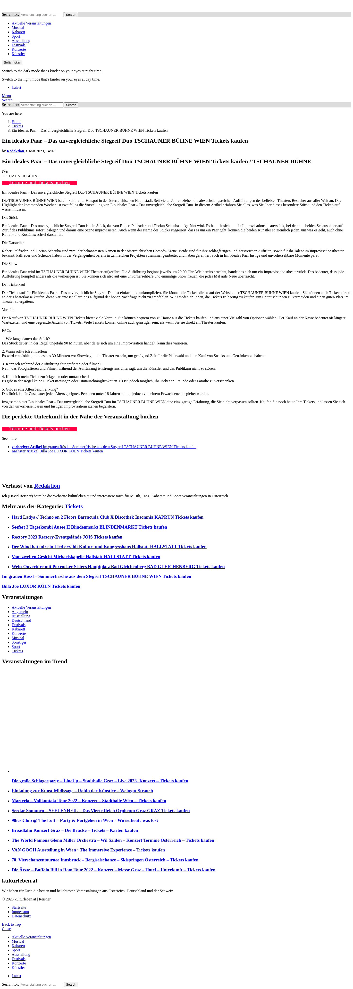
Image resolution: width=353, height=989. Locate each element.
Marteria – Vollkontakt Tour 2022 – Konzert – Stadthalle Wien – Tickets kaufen (89, 800)
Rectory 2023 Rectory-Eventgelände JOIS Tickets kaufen (67, 536)
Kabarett (18, 32)
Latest (16, 87)
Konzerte (19, 49)
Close (6, 929)
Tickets (74, 506)
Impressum (20, 912)
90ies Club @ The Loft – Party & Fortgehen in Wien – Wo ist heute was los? (85, 820)
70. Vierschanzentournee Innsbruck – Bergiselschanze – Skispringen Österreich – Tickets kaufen (105, 859)
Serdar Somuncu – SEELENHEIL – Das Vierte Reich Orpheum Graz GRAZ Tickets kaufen (101, 810)
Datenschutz (21, 916)
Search (71, 14)
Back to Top (11, 924)
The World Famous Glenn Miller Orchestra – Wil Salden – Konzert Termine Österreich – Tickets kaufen (113, 840)
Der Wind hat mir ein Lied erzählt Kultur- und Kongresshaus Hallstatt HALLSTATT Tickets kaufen (109, 546)
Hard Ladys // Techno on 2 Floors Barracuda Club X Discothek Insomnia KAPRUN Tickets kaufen (107, 517)
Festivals (18, 45)
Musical (18, 27)
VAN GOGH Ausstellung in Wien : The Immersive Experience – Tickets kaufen (88, 849)
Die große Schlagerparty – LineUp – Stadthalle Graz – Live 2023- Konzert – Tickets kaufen (100, 780)
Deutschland (21, 620)
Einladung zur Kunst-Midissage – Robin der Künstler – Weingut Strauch (82, 790)
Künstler (18, 54)
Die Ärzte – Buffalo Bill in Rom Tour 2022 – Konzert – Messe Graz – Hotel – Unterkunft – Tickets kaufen (114, 869)
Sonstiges (19, 642)
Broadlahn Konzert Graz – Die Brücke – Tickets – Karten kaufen (75, 830)
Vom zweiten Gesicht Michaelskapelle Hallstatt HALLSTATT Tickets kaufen (86, 556)
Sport (16, 36)
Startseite (19, 907)
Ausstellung (21, 41)
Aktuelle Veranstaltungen (31, 23)
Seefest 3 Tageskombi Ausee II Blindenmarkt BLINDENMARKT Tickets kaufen (89, 527)
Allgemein (20, 612)
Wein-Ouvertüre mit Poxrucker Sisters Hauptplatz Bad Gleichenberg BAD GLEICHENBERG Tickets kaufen (118, 566)
